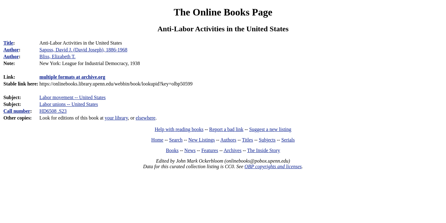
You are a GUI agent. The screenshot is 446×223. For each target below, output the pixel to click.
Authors (228, 139)
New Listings (201, 139)
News (189, 150)
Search (176, 139)
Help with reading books (179, 129)
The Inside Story (263, 150)
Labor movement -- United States (73, 97)
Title (8, 43)
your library (116, 117)
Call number (16, 111)
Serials (288, 139)
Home (157, 139)
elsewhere (145, 117)
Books (172, 150)
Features (209, 150)
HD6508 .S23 (53, 111)
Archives (232, 150)
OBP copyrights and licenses (273, 166)
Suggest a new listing (270, 129)
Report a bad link (226, 129)
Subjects (267, 139)
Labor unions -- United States (69, 104)
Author (11, 49)
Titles (247, 139)
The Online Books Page (223, 12)
